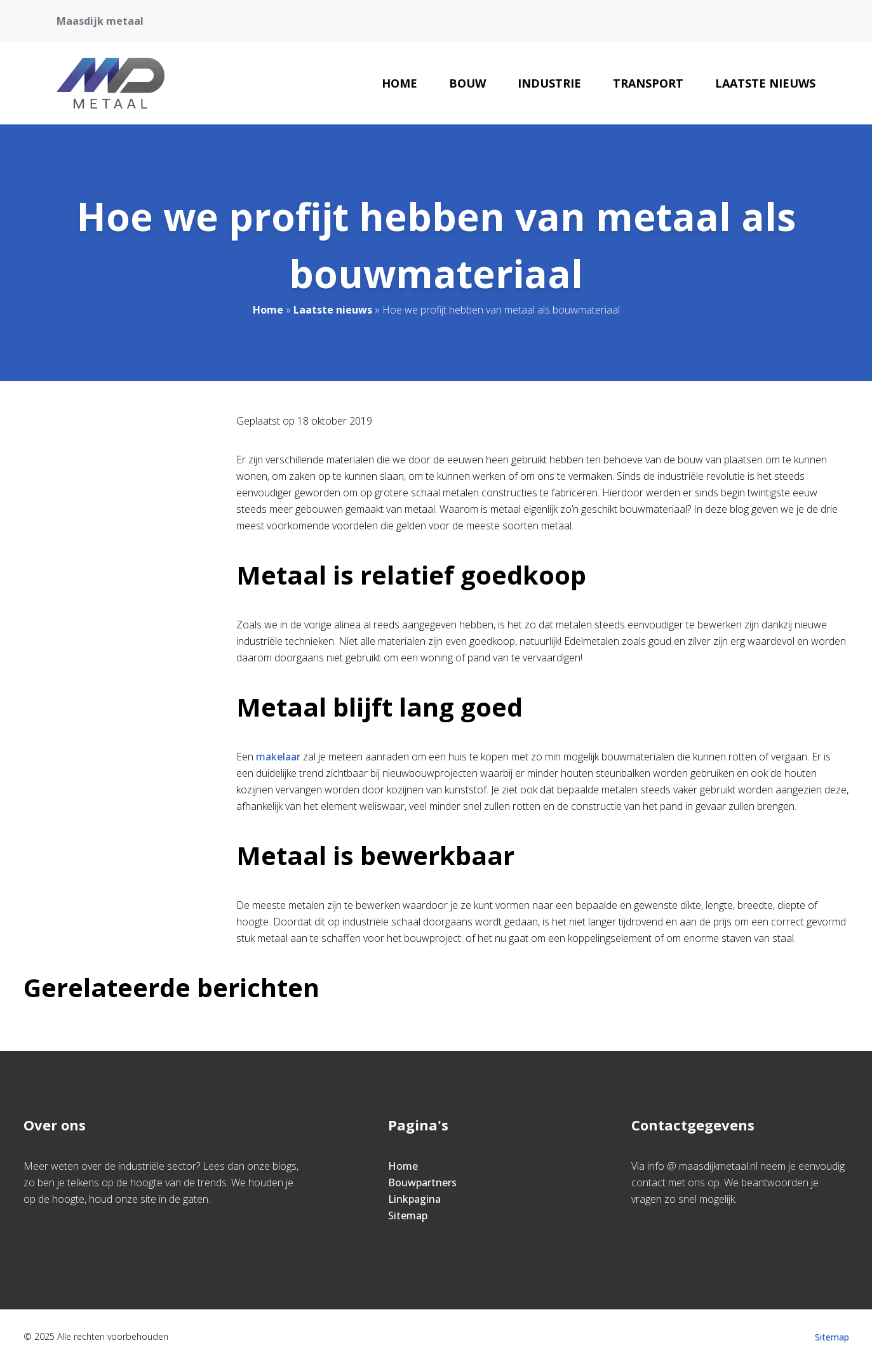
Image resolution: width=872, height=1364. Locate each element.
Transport (648, 83)
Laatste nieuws (765, 83)
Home (399, 83)
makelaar (278, 757)
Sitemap (407, 1215)
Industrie (549, 83)
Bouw (467, 83)
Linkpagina (414, 1199)
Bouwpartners (422, 1182)
